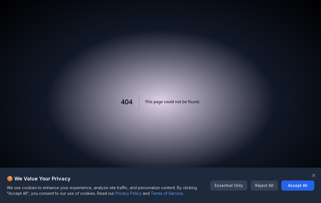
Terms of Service (167, 193)
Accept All (297, 185)
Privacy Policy (128, 193)
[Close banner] (313, 175)
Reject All (264, 185)
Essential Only (229, 185)
